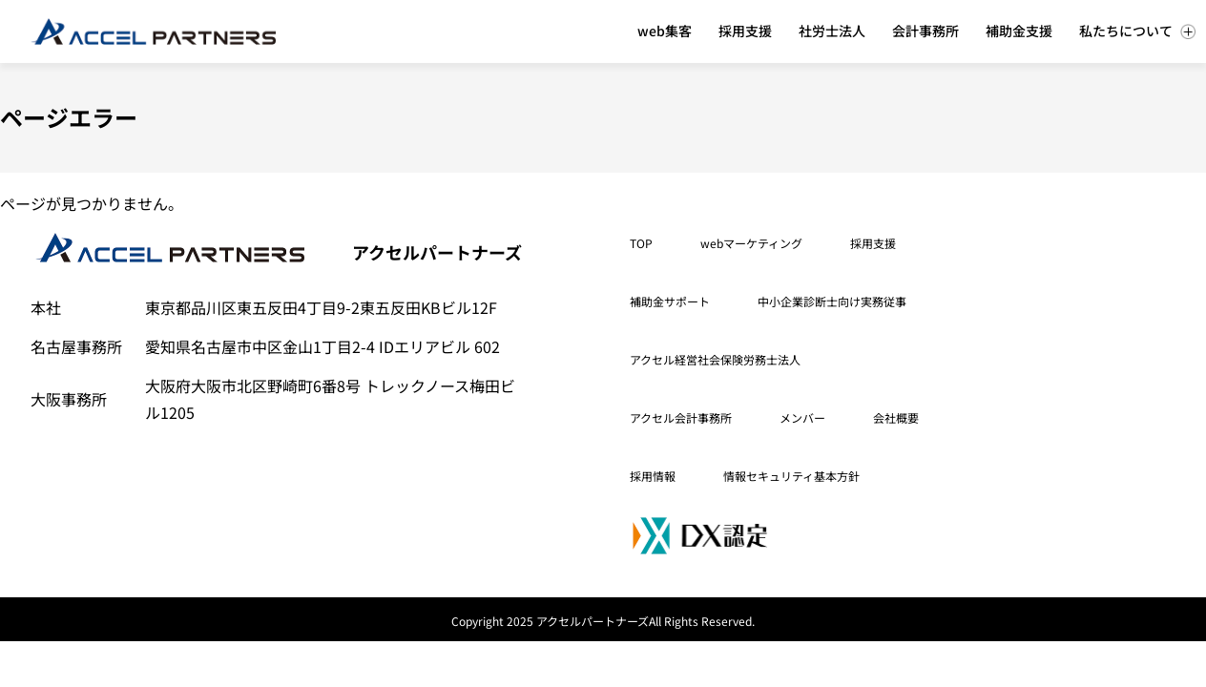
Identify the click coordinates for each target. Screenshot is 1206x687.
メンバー (802, 417)
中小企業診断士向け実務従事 (832, 301)
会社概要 (896, 417)
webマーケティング (751, 243)
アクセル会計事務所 (681, 417)
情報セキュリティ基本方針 (791, 476)
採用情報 (653, 476)
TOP (641, 243)
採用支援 (873, 243)
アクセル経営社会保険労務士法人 (715, 359)
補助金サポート (670, 301)
